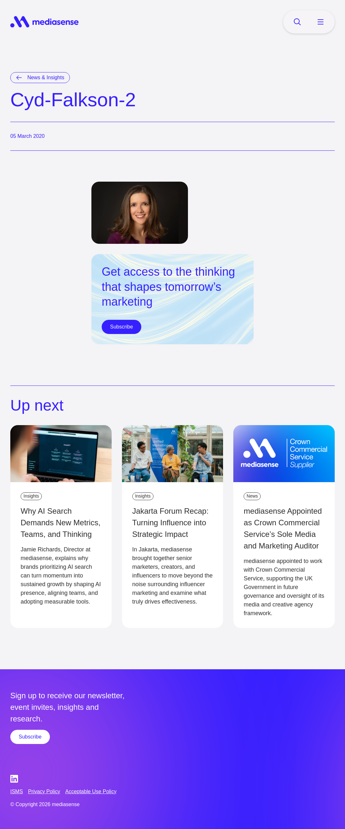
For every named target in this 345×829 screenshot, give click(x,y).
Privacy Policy (44, 791)
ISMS (16, 791)
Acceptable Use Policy (91, 791)
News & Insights (45, 77)
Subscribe (121, 326)
